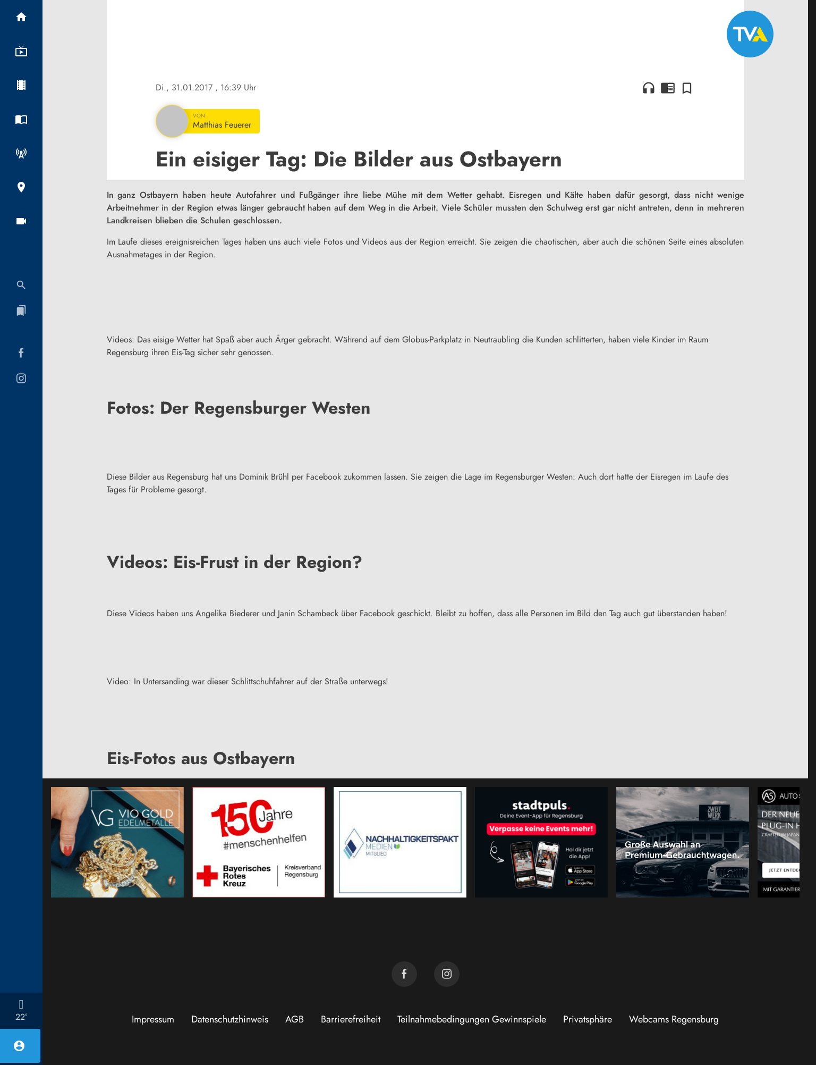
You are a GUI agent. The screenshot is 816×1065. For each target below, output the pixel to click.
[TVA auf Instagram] (447, 974)
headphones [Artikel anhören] (648, 87)
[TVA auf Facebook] (404, 974)
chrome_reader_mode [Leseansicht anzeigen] (667, 87)
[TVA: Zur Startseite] (750, 34)
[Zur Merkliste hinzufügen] (686, 87)
